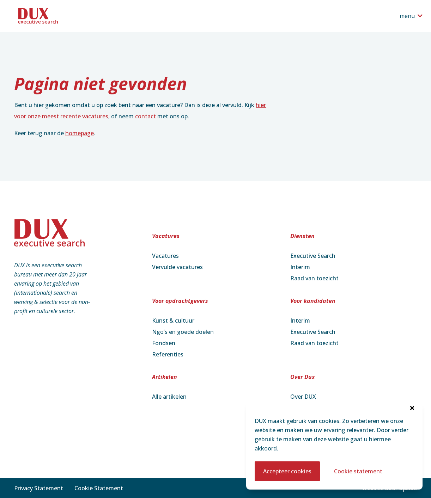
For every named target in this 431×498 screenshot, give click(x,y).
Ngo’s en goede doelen (183, 332)
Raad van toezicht (314, 278)
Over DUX (303, 396)
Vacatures (165, 256)
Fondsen (163, 343)
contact (145, 116)
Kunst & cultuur (173, 320)
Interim (300, 267)
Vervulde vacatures (177, 267)
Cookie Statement (98, 488)
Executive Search (312, 256)
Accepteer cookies (287, 471)
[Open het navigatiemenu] (411, 15)
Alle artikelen (169, 396)
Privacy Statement (38, 488)
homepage (79, 133)
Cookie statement (358, 471)
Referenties (167, 354)
